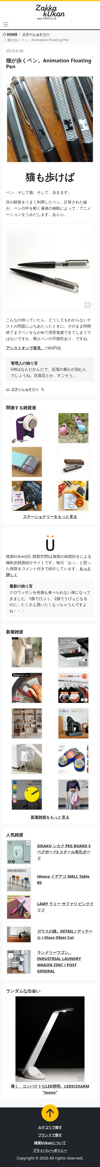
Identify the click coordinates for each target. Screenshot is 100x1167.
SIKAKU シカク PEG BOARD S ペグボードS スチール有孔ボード (64, 852)
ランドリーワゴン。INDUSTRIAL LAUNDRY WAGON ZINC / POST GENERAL (59, 961)
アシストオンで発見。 (25, 347)
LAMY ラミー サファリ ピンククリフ (65, 907)
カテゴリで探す (50, 1127)
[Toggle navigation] (6, 24)
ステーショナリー (36, 34)
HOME (10, 34)
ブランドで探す (50, 1135)
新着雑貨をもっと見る (50, 817)
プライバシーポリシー (50, 1150)
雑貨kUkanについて (50, 1142)
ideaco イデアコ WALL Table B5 (63, 879)
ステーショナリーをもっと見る (50, 516)
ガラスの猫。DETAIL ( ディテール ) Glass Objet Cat (65, 934)
